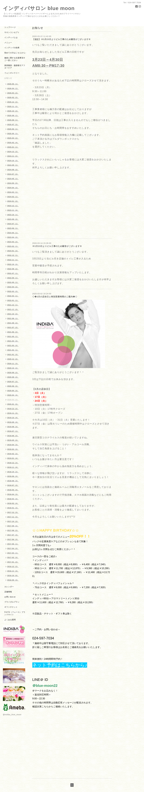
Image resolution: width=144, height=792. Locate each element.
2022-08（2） (13, 269)
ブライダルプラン (11, 602)
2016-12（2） (13, 566)
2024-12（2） (13, 151)
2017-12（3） (13, 512)
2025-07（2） (13, 124)
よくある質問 (10, 620)
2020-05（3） (13, 390)
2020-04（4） (13, 395)
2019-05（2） (13, 440)
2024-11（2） (13, 156)
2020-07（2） (13, 381)
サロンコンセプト (11, 32)
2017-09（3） (13, 526)
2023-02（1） (13, 246)
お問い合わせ (10, 597)
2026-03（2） (13, 93)
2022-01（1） (13, 300)
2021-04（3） (13, 341)
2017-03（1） (13, 553)
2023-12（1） (13, 206)
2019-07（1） (13, 431)
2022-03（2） (13, 291)
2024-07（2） (13, 174)
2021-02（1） (13, 350)
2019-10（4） (13, 418)
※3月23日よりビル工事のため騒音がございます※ (57, 246)
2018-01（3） (13, 508)
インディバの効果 (11, 48)
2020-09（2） (13, 372)
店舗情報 (8, 592)
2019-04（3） (13, 445)
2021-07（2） (13, 327)
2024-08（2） (13, 170)
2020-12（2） (13, 359)
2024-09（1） (13, 165)
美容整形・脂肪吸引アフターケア (14, 66)
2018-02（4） (13, 503)
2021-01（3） (13, 354)
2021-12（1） (13, 305)
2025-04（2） (13, 138)
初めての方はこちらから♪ (15, 53)
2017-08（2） (13, 530)
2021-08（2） (13, 323)
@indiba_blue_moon (12, 715)
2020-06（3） (13, 386)
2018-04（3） (13, 494)
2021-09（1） (13, 318)
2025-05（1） (13, 133)
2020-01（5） (13, 404)
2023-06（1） (13, 228)
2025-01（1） (13, 147)
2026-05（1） (13, 84)
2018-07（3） (13, 485)
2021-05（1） (13, 336)
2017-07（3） (13, 535)
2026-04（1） (13, 88)
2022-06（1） (13, 278)
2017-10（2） (13, 521)
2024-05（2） (13, 183)
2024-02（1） (13, 197)
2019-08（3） (13, 427)
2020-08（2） (13, 377)
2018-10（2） (13, 472)
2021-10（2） (13, 314)
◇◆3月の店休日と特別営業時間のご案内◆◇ (54, 296)
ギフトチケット (11, 607)
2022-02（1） (13, 296)
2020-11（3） (13, 363)
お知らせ (8, 78)
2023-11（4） (13, 210)
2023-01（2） (13, 251)
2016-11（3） (13, 571)
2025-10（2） (13, 111)
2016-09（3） (13, 580)
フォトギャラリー (11, 73)
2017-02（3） (13, 557)
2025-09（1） (13, 115)
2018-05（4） (13, 490)
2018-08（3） (13, 481)
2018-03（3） (13, 499)
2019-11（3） (13, 413)
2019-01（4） (13, 458)
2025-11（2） (13, 106)
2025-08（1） (13, 120)
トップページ (10, 27)
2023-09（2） (13, 219)
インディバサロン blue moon (39, 8)
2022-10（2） (13, 264)
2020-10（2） (13, 368)
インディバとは (11, 38)
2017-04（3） (13, 548)
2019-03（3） (13, 449)
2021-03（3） (13, 345)
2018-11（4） (13, 467)
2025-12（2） (13, 102)
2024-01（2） (13, 201)
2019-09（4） (13, 422)
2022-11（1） (13, 260)
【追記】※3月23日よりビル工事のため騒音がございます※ (61, 39)
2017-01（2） (13, 562)
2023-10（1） (13, 215)
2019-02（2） (13, 454)
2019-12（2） (13, 409)
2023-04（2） (13, 237)
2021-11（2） (13, 309)
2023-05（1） (13, 233)
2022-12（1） (13, 255)
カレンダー (9, 587)
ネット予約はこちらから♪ (59, 665)
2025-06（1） (13, 129)
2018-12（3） (13, 463)
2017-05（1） (13, 544)
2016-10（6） (13, 575)
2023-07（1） (13, 224)
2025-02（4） (13, 142)
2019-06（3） (13, 436)
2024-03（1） (13, 192)
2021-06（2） (13, 332)
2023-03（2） (13, 242)
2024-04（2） (13, 188)
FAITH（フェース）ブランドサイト (14, 613)
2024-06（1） (13, 179)
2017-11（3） (13, 517)
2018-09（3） (13, 476)
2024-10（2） (13, 160)
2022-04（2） (13, 287)
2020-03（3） (13, 400)
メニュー (8, 43)
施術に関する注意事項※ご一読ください (14, 59)
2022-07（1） (13, 273)
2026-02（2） (13, 97)
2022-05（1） (13, 282)
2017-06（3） (13, 539)
